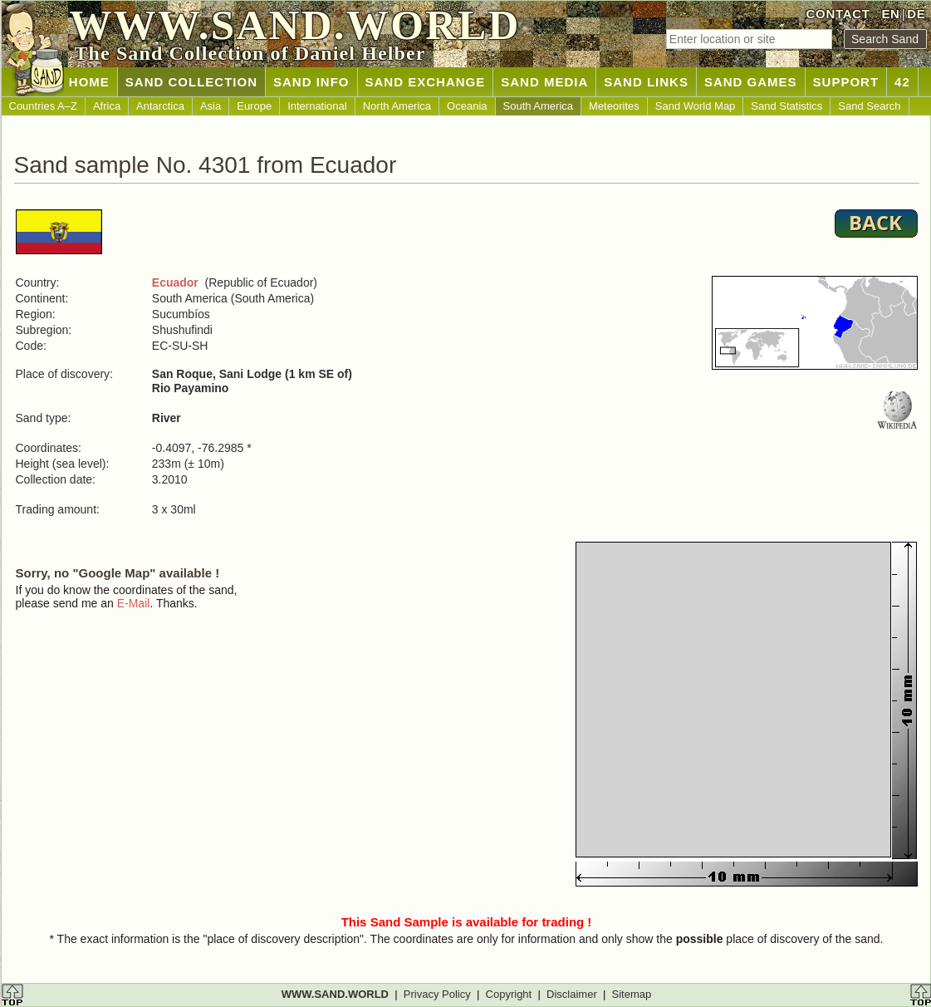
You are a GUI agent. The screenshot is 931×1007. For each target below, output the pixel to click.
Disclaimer (571, 994)
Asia (210, 106)
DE (916, 14)
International (317, 106)
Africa (106, 106)
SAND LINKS (646, 82)
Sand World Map (695, 106)
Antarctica (160, 106)
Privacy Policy (437, 994)
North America (397, 106)
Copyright (509, 994)
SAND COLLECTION (191, 82)
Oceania (467, 106)
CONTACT (838, 14)
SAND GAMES (750, 82)
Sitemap (632, 994)
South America (538, 106)
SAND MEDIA (544, 82)
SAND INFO (311, 82)
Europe (254, 106)
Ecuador (175, 282)
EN (890, 14)
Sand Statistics (786, 106)
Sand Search (869, 106)
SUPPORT (846, 82)
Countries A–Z (43, 106)
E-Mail (133, 603)
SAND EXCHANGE (425, 82)
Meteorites (614, 106)
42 (902, 82)
